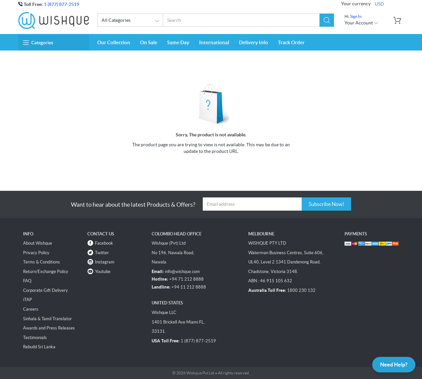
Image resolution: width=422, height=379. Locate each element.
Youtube (102, 271)
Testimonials (35, 337)
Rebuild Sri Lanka (39, 346)
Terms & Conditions (41, 261)
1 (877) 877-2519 (61, 4)
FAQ (27, 280)
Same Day (178, 42)
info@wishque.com (182, 271)
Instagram (104, 261)
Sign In (356, 16)
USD (379, 4)
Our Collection (113, 42)
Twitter (102, 252)
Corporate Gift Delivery (45, 290)
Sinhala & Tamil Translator (47, 318)
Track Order (291, 42)
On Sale (148, 42)
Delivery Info (253, 42)
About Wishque (37, 243)
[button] (326, 20)
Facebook (104, 243)
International (214, 42)
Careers (30, 309)
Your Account (361, 22)
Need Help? (393, 364)
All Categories (131, 21)
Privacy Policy (36, 252)
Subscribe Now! (326, 204)
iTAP (27, 299)
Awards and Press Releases (49, 328)
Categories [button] (38, 43)
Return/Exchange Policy (45, 271)
